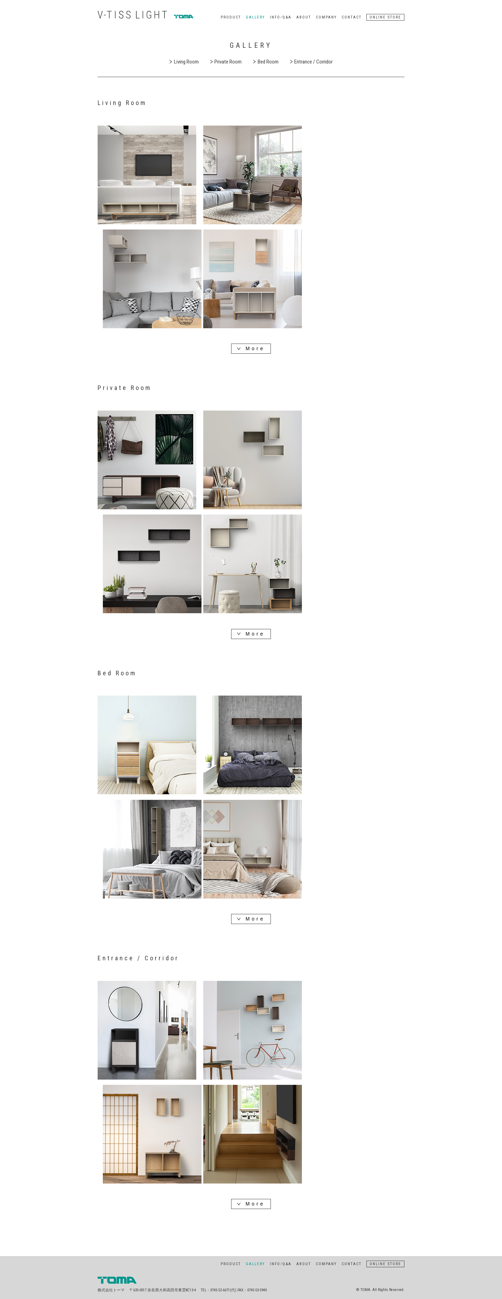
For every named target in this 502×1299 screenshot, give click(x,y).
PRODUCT (231, 17)
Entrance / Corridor (311, 62)
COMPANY (326, 17)
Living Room (184, 62)
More (251, 349)
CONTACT (352, 17)
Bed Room (266, 62)
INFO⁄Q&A (280, 17)
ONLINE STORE (385, 17)
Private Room (226, 62)
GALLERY (255, 17)
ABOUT (303, 17)
